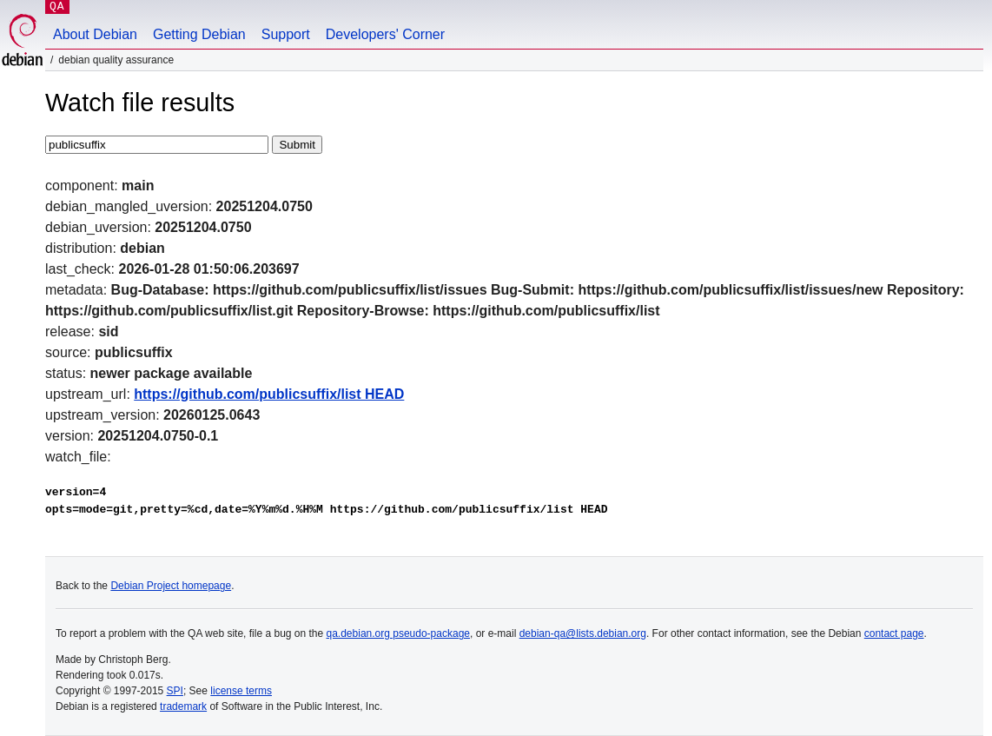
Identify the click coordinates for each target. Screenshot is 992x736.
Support (285, 34)
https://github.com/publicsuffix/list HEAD (269, 394)
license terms (241, 691)
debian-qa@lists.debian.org (582, 633)
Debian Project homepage (170, 586)
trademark (183, 706)
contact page (894, 633)
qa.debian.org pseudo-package (398, 633)
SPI (175, 691)
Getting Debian (199, 34)
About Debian (95, 34)
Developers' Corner (385, 34)
